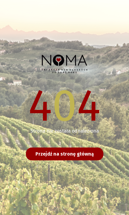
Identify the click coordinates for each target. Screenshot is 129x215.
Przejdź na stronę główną (64, 154)
